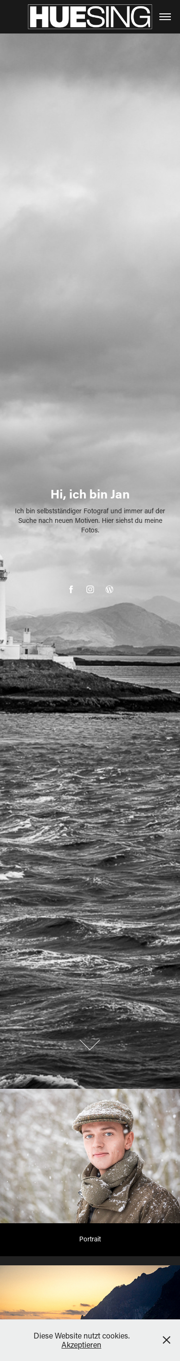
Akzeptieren (81, 1344)
